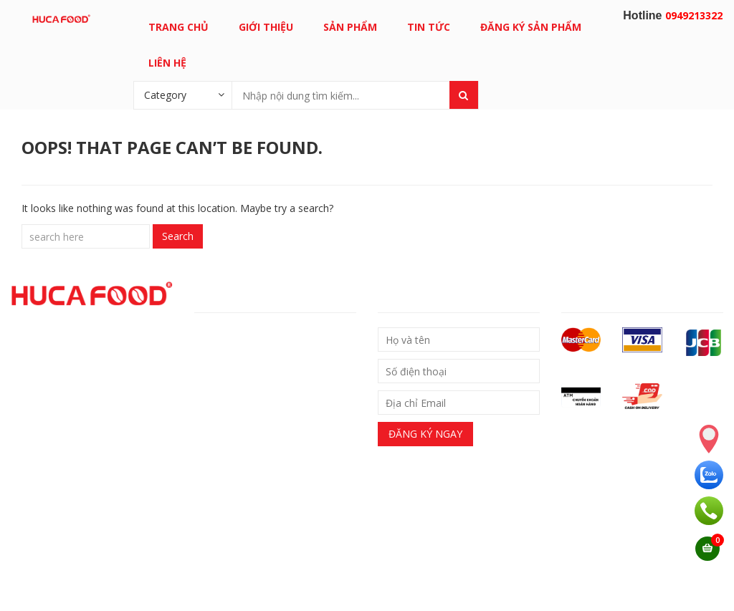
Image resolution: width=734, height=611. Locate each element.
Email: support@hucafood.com (263, 581)
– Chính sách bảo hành (247, 384)
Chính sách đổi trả (244, 360)
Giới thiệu (266, 27)
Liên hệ (167, 62)
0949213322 (694, 15)
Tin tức (428, 27)
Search (178, 236)
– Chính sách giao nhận (248, 335)
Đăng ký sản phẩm (530, 27)
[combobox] (183, 94)
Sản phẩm (350, 27)
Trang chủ (178, 27)
